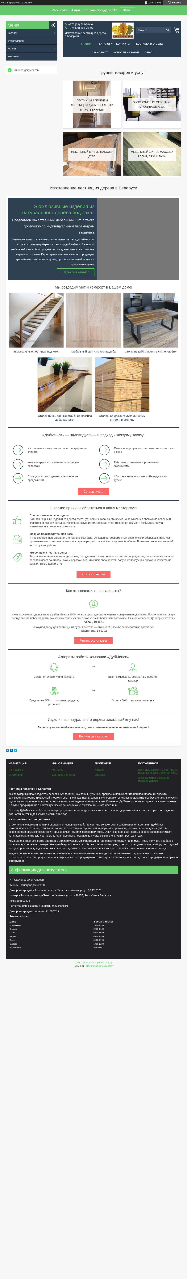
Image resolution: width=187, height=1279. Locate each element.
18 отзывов (155, 2)
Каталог (104, 43)
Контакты (123, 43)
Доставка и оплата (149, 43)
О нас (149, 52)
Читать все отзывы (93, 640)
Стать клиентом (93, 574)
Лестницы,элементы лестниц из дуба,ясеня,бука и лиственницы (157, 771)
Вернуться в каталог (93, 736)
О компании (16, 774)
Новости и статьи (126, 52)
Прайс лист (100, 52)
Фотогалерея (16, 40)
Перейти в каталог (76, 272)
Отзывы (100, 774)
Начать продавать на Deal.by (16, 2)
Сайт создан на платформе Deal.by (93, 962)
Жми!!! (127, 10)
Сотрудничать (93, 491)
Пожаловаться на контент (99, 966)
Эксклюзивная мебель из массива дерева (153, 779)
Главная (87, 43)
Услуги (12, 48)
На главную (16, 769)
